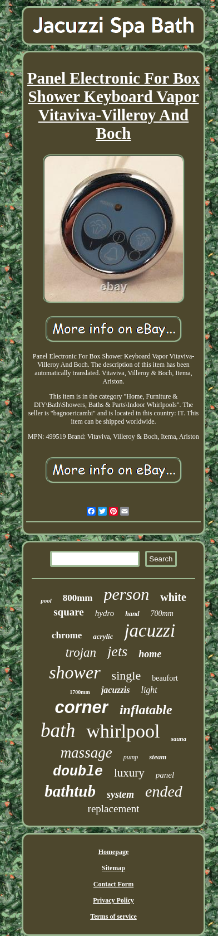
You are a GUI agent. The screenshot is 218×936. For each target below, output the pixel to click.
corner (81, 707)
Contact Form (113, 884)
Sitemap (113, 868)
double (78, 772)
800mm (78, 598)
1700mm (80, 692)
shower (74, 672)
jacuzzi (149, 630)
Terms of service (113, 916)
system (120, 794)
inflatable (146, 709)
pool (46, 600)
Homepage (113, 852)
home (149, 653)
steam (157, 757)
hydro (104, 613)
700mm (162, 613)
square (68, 612)
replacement (114, 808)
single (126, 675)
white (173, 597)
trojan (81, 652)
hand (132, 614)
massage (86, 752)
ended (163, 791)
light (149, 690)
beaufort (165, 678)
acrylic (103, 636)
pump (130, 757)
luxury (129, 772)
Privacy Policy (113, 900)
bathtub (70, 791)
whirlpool (123, 731)
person (127, 594)
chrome (67, 635)
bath (58, 730)
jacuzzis (115, 690)
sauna (178, 738)
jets (117, 651)
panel (165, 774)
